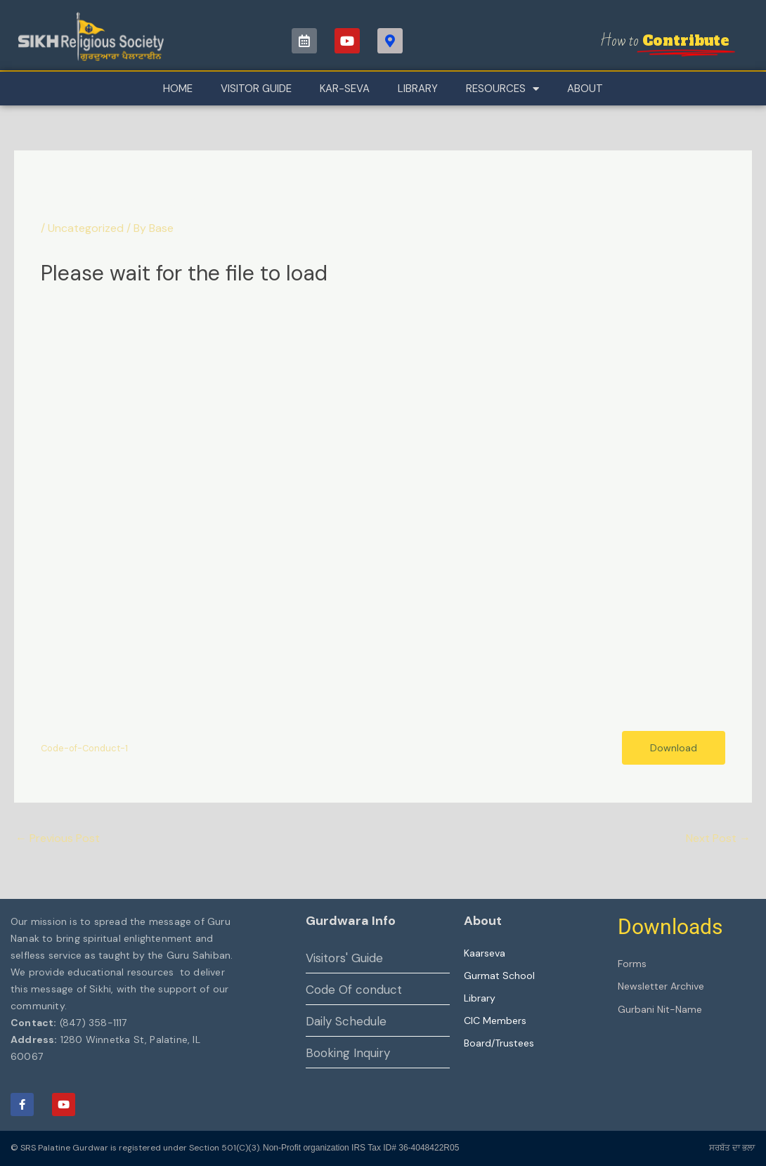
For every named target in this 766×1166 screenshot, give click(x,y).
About (585, 89)
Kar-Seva (345, 89)
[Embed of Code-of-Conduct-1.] (383, 512)
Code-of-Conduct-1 (84, 748)
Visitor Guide (256, 89)
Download (673, 747)
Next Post (718, 838)
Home (178, 89)
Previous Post (57, 838)
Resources (502, 89)
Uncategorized (86, 228)
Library (418, 89)
